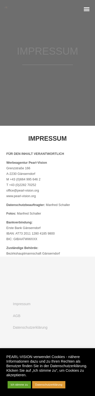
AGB (17, 316)
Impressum (21, 304)
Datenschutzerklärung (30, 327)
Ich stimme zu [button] (19, 384)
